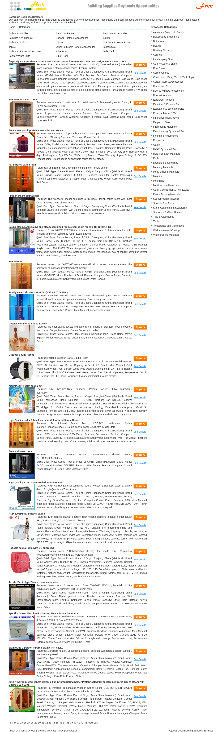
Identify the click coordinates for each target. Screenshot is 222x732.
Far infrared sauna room (23, 164)
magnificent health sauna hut (25, 386)
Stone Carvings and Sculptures (170, 207)
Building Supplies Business (198, 730)
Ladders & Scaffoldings (165, 162)
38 (68, 722)
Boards (157, 45)
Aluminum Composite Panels (168, 32)
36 (60, 722)
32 (46, 722)
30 (39, 722)
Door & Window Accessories (168, 90)
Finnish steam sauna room (24, 195)
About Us (14, 730)
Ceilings (157, 54)
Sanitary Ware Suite (19, 56)
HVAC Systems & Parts (165, 149)
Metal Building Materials (166, 171)
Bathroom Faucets (66, 33)
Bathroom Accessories (115, 33)
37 (64, 722)
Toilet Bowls (62, 51)
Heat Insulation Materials (166, 153)
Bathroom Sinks (17, 42)
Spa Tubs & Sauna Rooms (117, 42)
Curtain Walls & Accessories (168, 81)
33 (50, 722)
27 (28, 722)
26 (25, 722)
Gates (156, 144)
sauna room (15, 261)
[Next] (90, 722)
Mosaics (157, 176)
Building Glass (161, 50)
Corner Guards (161, 72)
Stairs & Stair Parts (163, 203)
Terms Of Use (28, 730)
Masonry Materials (163, 167)
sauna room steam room (23, 99)
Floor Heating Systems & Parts (169, 131)
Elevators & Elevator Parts (167, 104)
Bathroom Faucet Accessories (25, 51)
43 (85, 722)
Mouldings (158, 180)
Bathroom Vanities (18, 33)
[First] (11, 722)
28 (32, 722)
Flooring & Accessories (165, 135)
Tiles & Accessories (163, 216)
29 (35, 722)
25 (21, 722)
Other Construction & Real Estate (171, 189)
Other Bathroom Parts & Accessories (75, 47)
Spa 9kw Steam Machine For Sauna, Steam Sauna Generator (43, 613)
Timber (157, 221)
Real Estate (159, 68)
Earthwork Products (163, 99)
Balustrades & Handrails (166, 36)
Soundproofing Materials (166, 198)
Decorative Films (162, 86)
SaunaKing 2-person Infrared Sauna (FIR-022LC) (36, 647)
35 (57, 722)
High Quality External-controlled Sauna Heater (35, 482)
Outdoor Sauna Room (21, 354)
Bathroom (24, 27)
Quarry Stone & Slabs (165, 63)
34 (53, 722)
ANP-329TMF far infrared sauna (27, 513)
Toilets (12, 47)
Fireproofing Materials (165, 126)
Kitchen (157, 158)
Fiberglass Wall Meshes (166, 117)
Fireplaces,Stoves (162, 122)
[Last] (96, 722)
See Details (140, 73)
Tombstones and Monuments (168, 225)
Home (12, 27)
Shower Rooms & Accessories (72, 38)
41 (78, 722)
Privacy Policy (55, 730)
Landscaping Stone (163, 59)
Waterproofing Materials (166, 234)
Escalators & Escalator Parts (168, 108)
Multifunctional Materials (166, 185)
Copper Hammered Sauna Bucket (28, 323)
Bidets (106, 38)
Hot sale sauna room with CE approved (31, 548)
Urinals (59, 42)
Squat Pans (62, 56)
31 (42, 722)
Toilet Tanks (109, 51)
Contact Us (71, 730)
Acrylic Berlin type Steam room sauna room (34, 582)
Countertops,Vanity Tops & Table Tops (173, 77)
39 (71, 722)
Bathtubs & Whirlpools (21, 38)
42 (82, 722)
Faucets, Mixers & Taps (165, 113)
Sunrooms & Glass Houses (167, 212)
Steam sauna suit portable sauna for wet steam (36, 130)
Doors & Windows (162, 95)
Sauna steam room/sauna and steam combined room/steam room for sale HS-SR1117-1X (60, 227)
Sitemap (41, 730)
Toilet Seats (109, 47)
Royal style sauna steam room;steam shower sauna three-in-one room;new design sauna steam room (67, 61)
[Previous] (16, 722)
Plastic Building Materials (166, 194)
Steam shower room (20, 451)
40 (75, 722)
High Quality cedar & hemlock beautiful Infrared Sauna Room (44, 420)
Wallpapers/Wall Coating (166, 230)
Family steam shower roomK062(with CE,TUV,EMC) (38, 292)
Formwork (158, 140)
